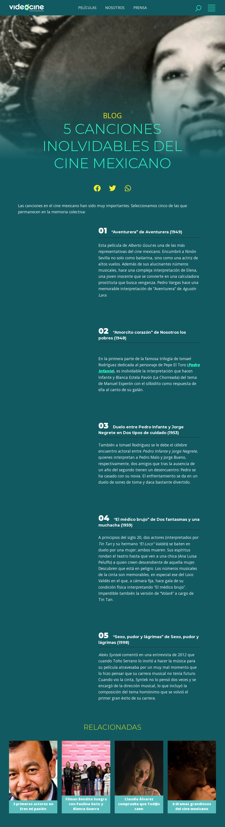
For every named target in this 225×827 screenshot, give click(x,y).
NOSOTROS (115, 7)
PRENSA (140, 7)
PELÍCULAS (87, 7)
